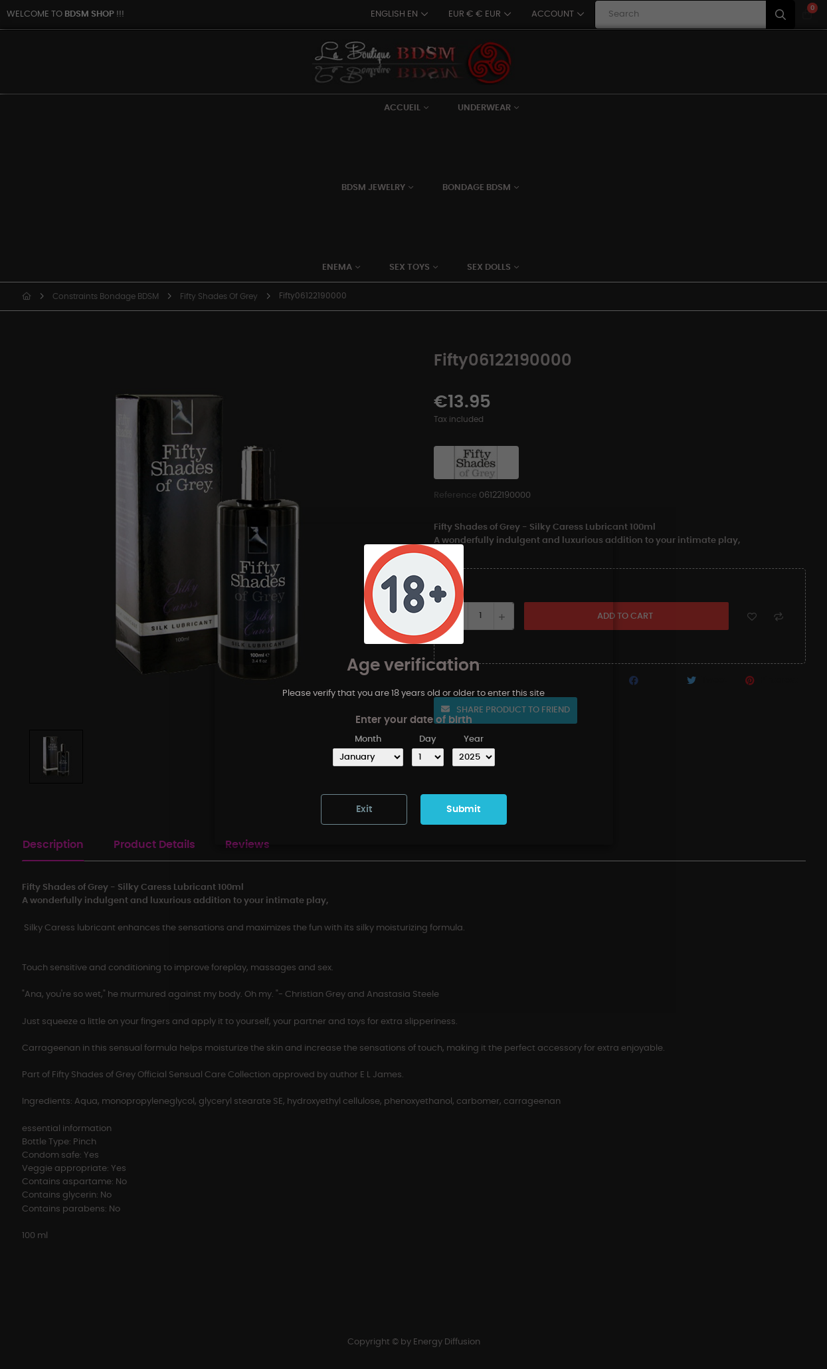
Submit (463, 809)
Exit (364, 809)
